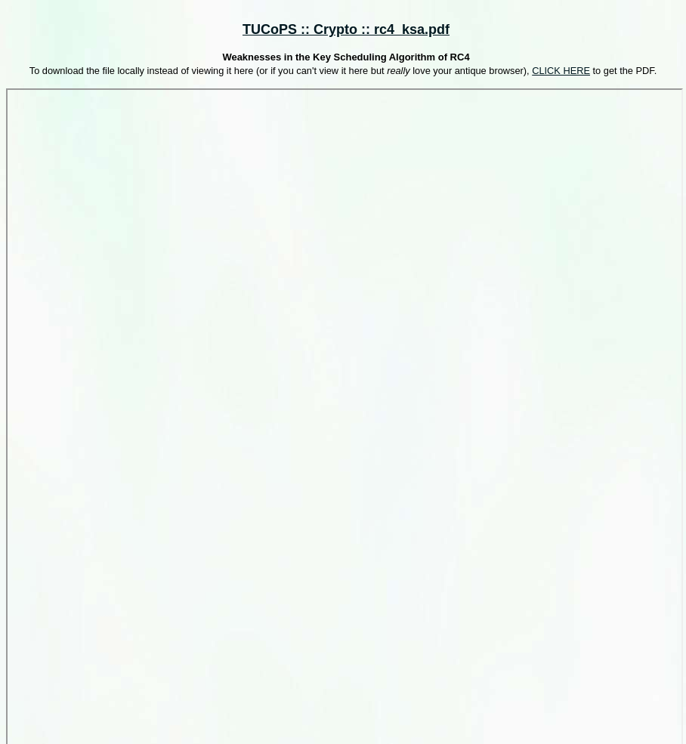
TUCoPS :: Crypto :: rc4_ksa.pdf (346, 29)
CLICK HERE (561, 70)
